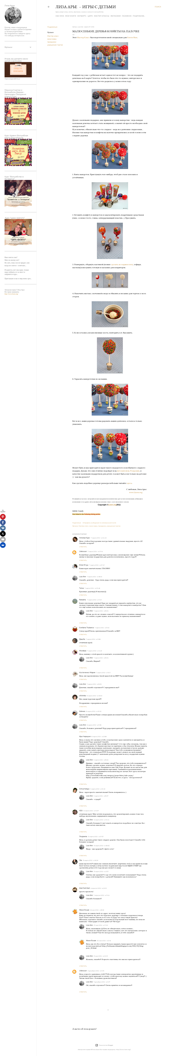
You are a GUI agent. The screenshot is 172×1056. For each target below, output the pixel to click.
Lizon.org (112, 505)
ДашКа (82, 639)
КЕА (80, 811)
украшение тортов (55, 45)
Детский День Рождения (128, 471)
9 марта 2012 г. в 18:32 (101, 760)
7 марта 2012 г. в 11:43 (94, 600)
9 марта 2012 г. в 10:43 (97, 789)
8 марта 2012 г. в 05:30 (94, 696)
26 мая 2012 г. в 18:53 (97, 910)
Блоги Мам (132, 37)
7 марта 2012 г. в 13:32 (102, 628)
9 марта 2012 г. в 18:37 (101, 796)
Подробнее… (139, 16)
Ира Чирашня (85, 736)
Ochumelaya (84, 789)
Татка (81, 588)
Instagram (115, 16)
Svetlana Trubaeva (86, 628)
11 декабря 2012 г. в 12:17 (102, 982)
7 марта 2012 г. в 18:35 (94, 684)
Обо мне (60, 16)
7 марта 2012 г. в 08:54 (94, 576)
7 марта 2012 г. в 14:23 (94, 651)
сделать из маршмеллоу (122, 264)
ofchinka (82, 696)
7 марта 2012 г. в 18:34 (101, 611)
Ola (80, 860)
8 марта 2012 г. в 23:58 (99, 736)
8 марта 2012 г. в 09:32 (93, 711)
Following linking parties (92, 514)
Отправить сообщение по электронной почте (99, 523)
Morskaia (82, 651)
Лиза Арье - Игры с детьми (86, 6)
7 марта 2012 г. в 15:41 (103, 672)
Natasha (82, 600)
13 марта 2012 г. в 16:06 (90, 860)
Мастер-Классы (101, 16)
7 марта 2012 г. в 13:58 (93, 639)
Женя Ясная (84, 910)
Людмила (83, 836)
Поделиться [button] (52, 27)
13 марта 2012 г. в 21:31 (101, 871)
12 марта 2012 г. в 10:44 (101, 820)
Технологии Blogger (104, 1045)
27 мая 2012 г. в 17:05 (101, 925)
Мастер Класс (83, 37)
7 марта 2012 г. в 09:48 (92, 588)
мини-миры (51, 39)
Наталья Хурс (84, 538)
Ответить (83, 547)
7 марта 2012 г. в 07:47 (97, 565)
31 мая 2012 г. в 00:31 (101, 956)
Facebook (127, 16)
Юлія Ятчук (83, 565)
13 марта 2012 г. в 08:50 (102, 845)
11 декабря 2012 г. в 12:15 (96, 971)
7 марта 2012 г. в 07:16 (95, 551)
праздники (51, 42)
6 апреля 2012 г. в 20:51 (99, 888)
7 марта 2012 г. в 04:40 (99, 538)
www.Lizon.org (138, 492)
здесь (129, 483)
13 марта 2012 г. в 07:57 (96, 836)
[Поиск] (158, 7)
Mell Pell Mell (84, 888)
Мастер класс (53, 36)
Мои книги (70, 16)
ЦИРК (90, 16)
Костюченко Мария (87, 672)
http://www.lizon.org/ (11, 294)
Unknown (83, 551)
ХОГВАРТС (81, 16)
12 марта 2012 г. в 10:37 (91, 811)
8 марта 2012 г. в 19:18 (94, 725)
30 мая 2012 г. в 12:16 (104, 940)
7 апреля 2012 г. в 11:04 (102, 895)
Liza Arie (82, 577)
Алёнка (82, 711)
